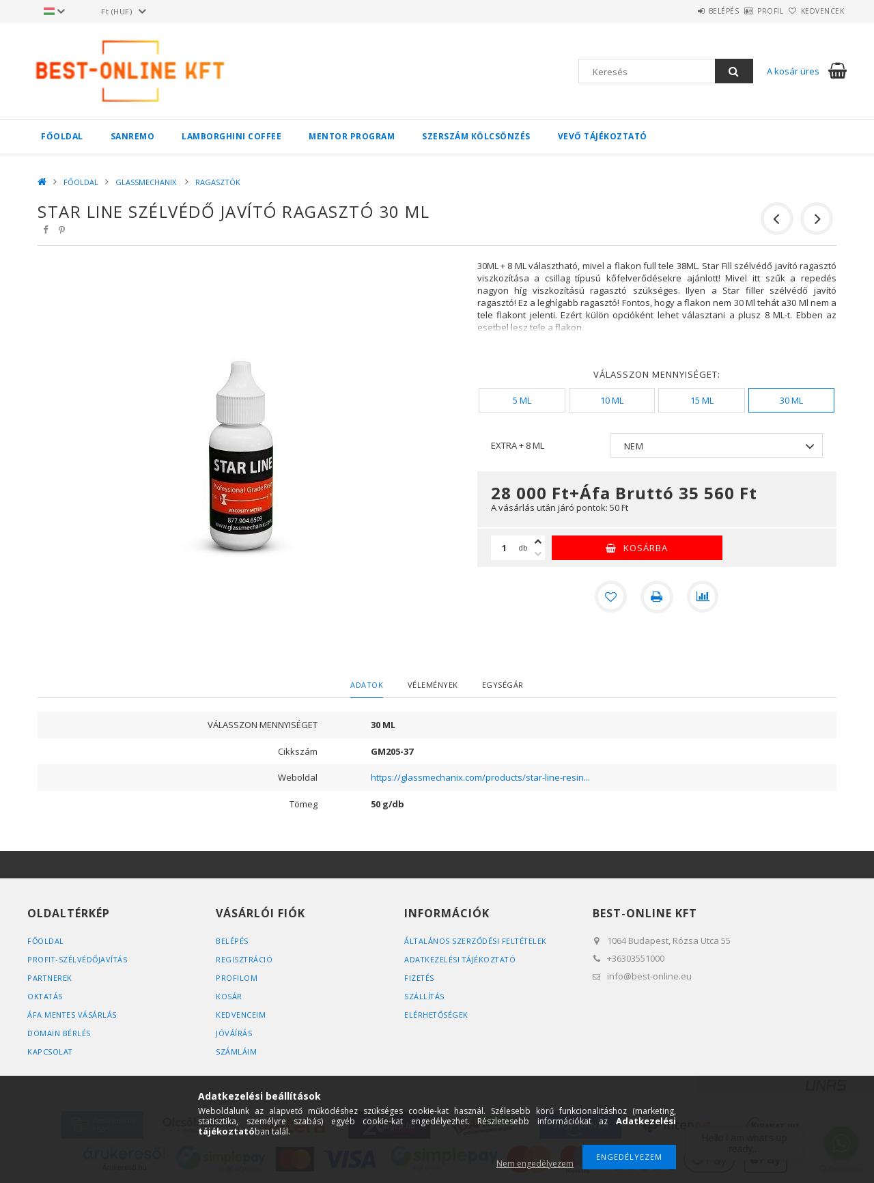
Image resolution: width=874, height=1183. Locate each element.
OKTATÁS (45, 996)
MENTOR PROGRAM (352, 136)
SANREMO (133, 136)
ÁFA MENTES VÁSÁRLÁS (72, 1015)
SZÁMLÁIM (236, 1051)
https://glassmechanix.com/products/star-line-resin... (480, 777)
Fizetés (419, 978)
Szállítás (424, 996)
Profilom (236, 978)
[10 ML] (612, 400)
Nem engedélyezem (535, 1163)
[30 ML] (791, 400)
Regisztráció (244, 959)
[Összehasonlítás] (703, 597)
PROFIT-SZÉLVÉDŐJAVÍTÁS (78, 959)
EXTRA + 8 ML (517, 445)
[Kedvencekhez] (610, 597)
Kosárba (645, 548)
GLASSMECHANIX (146, 182)
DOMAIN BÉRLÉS (59, 1033)
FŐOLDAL (62, 136)
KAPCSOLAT (50, 1051)
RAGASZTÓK (217, 182)
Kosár (229, 996)
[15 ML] (701, 400)
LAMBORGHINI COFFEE (231, 136)
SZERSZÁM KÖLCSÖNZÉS (476, 136)
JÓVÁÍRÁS (234, 1033)
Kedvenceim (241, 1015)
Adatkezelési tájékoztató (461, 959)
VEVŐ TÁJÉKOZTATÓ (602, 136)
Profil (748, 11)
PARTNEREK (50, 978)
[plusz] (538, 541)
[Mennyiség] (504, 547)
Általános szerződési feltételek (477, 941)
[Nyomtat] (656, 597)
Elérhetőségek (437, 1015)
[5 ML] (522, 400)
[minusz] (538, 554)
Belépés (686, 11)
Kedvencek (815, 11)
